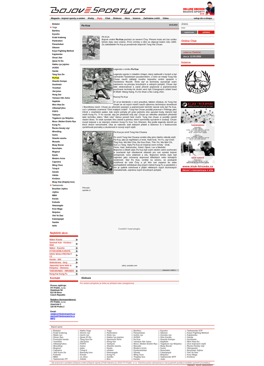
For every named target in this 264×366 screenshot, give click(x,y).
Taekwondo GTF (195, 331)
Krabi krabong (59, 37)
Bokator (56, 24)
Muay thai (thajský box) (63, 182)
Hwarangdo (57, 205)
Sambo (55, 222)
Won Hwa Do (58, 105)
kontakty (205, 363)
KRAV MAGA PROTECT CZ (61, 255)
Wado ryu (57, 335)
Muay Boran (58, 145)
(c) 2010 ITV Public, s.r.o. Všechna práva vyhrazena (138, 363)
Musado (56, 141)
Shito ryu (111, 335)
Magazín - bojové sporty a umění (68, 18)
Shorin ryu (85, 333)
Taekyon (56, 115)
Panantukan (58, 44)
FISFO (55, 111)
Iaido (54, 226)
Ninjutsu (56, 212)
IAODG (55, 68)
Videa (166, 18)
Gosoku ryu (166, 335)
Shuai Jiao (57, 57)
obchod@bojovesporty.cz (62, 316)
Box (109, 359)
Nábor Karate (56, 239)
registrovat (189, 32)
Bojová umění (80, 363)
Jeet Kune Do (59, 352)
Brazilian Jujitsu (60, 189)
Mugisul (56, 152)
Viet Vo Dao (57, 215)
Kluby (91, 18)
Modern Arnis (58, 158)
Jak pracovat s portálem (62, 363)
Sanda (55, 71)
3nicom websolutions (204, 365)
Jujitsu (55, 192)
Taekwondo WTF (168, 357)
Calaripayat (165, 352)
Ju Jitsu (84, 357)
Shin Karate (166, 337)
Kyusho (56, 34)
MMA (54, 195)
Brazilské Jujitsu (195, 350)
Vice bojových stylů (196, 344)
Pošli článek (107, 363)
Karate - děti (55, 259)
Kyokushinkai (140, 350)
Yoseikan (56, 88)
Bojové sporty (94, 363)
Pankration (57, 41)
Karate (137, 359)
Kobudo (56, 202)
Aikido (55, 175)
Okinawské (192, 348)
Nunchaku (57, 148)
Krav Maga (57, 209)
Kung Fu (56, 125)
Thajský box (139, 357)
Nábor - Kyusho (57, 248)
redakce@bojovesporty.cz (62, 314)
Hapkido (56, 101)
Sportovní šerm (114, 339)
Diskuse (117, 18)
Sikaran (55, 47)
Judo (162, 359)
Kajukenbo (57, 54)
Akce (127, 18)
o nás (165, 363)
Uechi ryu (84, 335)
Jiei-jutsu (56, 91)
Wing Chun (57, 165)
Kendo (55, 199)
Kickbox (56, 178)
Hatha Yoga (85, 331)
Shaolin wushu (59, 138)
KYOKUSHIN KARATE (60, 251)
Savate (55, 172)
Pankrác (196, 52)
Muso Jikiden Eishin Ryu (64, 121)
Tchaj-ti (55, 168)
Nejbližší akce (59, 233)
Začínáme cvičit (151, 18)
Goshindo (57, 84)
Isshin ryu (138, 335)
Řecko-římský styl (61, 128)
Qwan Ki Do (57, 61)
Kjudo (55, 155)
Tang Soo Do (58, 74)
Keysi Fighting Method (63, 51)
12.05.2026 (195, 56)
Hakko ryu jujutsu (60, 64)
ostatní (110, 350)
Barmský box (86, 352)
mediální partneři (192, 363)
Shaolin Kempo (59, 81)
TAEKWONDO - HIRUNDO (62, 271)
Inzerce (136, 18)
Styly (99, 18)
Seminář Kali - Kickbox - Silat (61, 243)
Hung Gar (56, 94)
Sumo (55, 135)
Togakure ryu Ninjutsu (62, 118)
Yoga (109, 331)
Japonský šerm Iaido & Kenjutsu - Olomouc (61, 266)
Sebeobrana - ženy (58, 262)
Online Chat (188, 40)
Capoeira (56, 162)
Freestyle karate (61, 339)
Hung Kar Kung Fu (58, 274)
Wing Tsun (139, 355)
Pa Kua (55, 78)
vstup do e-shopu (203, 18)
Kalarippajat (58, 219)
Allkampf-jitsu (58, 108)
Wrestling (56, 131)
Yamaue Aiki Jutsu (61, 98)
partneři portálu (176, 363)
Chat (107, 18)
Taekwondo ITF (60, 359)
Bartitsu (56, 31)
